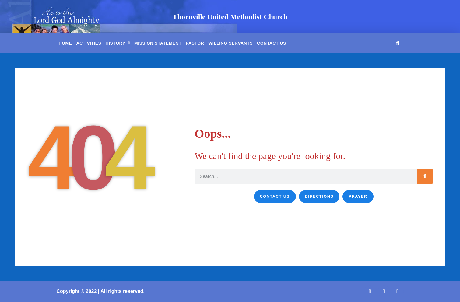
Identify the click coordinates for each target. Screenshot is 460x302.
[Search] (425, 176)
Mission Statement (157, 43)
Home (65, 43)
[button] (398, 43)
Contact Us (271, 43)
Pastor (195, 43)
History (118, 43)
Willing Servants (230, 43)
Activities (88, 43)
